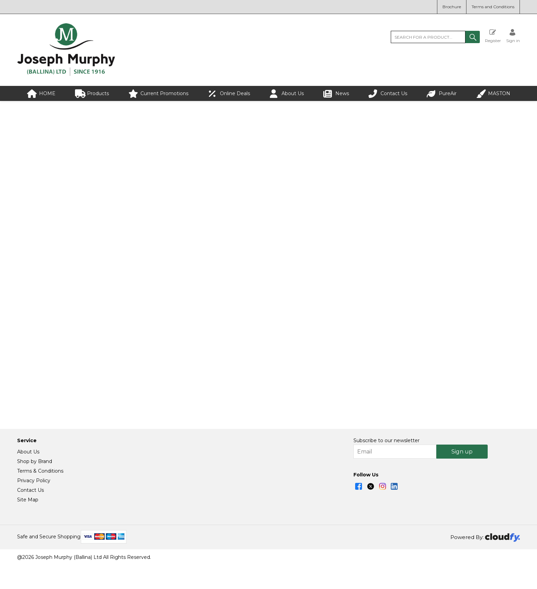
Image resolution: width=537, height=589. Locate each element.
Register (493, 36)
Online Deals (229, 93)
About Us (287, 93)
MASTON (493, 93)
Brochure (451, 6)
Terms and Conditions (493, 6)
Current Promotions (158, 93)
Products (92, 93)
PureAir (442, 93)
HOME (41, 93)
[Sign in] (513, 36)
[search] (428, 37)
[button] (472, 37)
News (336, 93)
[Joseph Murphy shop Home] (66, 74)
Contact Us (388, 93)
